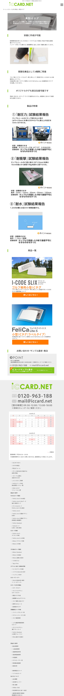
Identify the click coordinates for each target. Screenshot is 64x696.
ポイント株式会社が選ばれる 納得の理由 (19, 472)
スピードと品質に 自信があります (16, 477)
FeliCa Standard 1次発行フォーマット (16, 633)
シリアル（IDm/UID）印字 (18, 572)
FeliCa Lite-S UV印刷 (18, 538)
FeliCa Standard (16, 523)
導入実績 (14, 684)
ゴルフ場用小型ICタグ (17, 601)
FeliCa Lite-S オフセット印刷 (15, 534)
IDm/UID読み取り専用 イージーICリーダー (17, 581)
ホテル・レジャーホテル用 (18, 615)
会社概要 (14, 679)
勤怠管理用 (14, 646)
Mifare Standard (16, 552)
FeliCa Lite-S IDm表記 (18, 498)
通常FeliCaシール (16, 604)
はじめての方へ (16, 462)
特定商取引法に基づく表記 (19, 690)
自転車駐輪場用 (16, 654)
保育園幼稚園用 (16, 663)
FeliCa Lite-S (15, 511)
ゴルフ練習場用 (16, 618)
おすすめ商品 (15, 465)
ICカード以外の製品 (13, 9)
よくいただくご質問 (17, 480)
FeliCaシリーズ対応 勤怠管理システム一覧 (17, 484)
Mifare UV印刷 (16, 544)
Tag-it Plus (15, 563)
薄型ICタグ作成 (16, 595)
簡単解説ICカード (16, 670)
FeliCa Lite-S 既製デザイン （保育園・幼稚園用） (19, 519)
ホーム (4, 9)
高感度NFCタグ (16, 606)
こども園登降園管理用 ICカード (17, 623)
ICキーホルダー (16, 588)
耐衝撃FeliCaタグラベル (18, 598)
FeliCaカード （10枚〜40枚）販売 (16, 527)
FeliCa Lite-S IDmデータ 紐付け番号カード (18, 502)
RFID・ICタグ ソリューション (16, 489)
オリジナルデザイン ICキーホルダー (17, 591)
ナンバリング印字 (16, 574)
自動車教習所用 (16, 652)
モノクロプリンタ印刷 (17, 569)
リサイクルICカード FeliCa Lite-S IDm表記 (18, 507)
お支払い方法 (15, 687)
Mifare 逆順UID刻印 (17, 558)
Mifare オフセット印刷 (17, 541)
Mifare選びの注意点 (17, 637)
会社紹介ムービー (16, 682)
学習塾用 (14, 657)
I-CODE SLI (15, 560)
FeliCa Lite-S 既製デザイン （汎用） (19, 514)
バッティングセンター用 (18, 612)
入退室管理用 (15, 649)
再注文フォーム (15, 468)
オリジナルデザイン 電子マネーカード (17, 628)
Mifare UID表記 (16, 555)
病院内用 (14, 666)
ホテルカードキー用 (17, 660)
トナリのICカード (16, 673)
